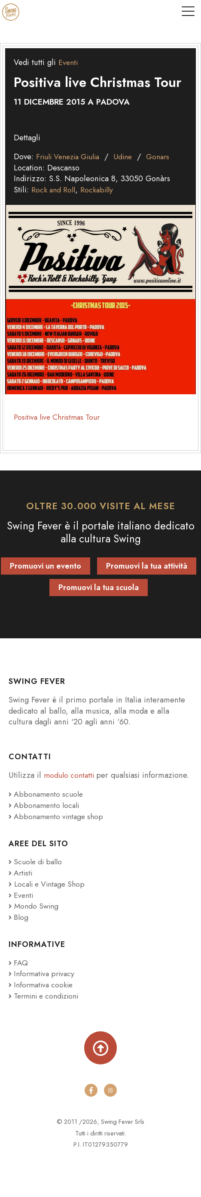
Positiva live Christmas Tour (60, 417)
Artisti (21, 872)
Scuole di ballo (37, 861)
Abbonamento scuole (48, 794)
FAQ (18, 962)
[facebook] (90, 1090)
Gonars (167, 156)
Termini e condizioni (47, 995)
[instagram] (110, 1090)
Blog (19, 917)
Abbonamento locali (46, 805)
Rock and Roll (54, 189)
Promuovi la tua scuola (98, 587)
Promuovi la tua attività (146, 566)
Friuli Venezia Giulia (71, 156)
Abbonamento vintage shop (59, 816)
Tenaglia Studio (125, 1158)
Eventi (68, 62)
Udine (131, 156)
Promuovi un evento (45, 566)
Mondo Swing (37, 906)
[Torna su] (100, 1047)
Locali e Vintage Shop (52, 884)
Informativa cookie (43, 984)
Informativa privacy (44, 973)
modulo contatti (72, 775)
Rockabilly (100, 189)
